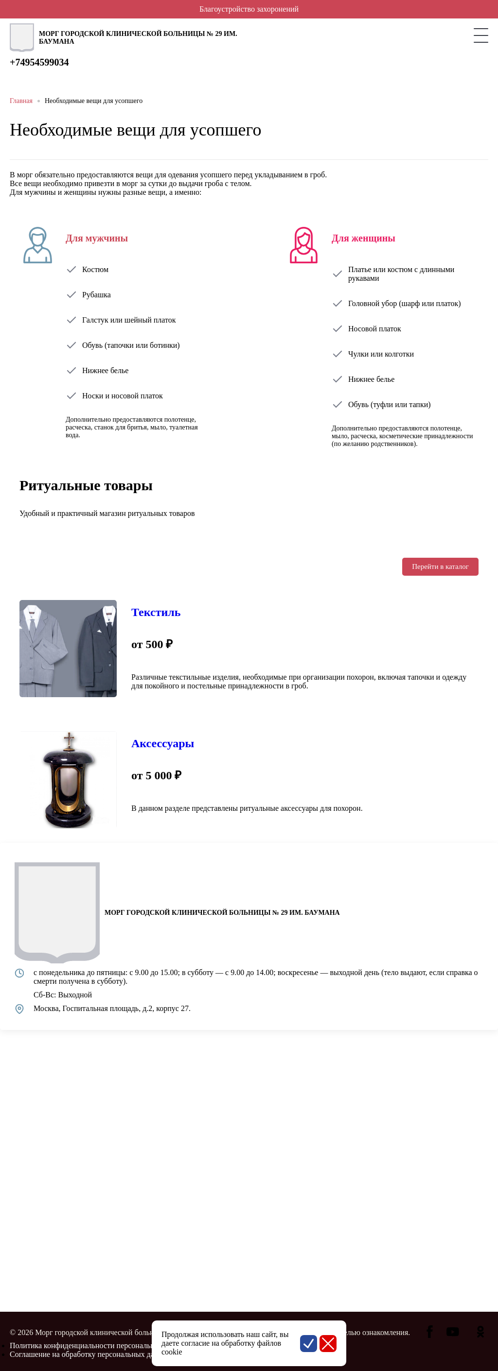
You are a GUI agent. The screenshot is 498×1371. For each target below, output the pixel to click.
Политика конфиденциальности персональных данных (100, 1345)
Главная (21, 100)
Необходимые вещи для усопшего (93, 100)
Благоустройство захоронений (249, 9)
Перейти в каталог (440, 566)
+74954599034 (39, 62)
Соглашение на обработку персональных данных (91, 1354)
